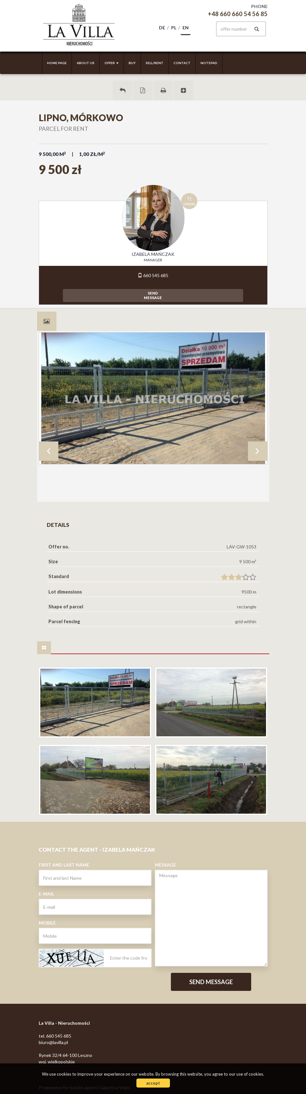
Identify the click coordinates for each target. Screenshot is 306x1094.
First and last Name (64, 864)
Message (165, 864)
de (162, 27)
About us (85, 63)
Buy (132, 63)
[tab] (46, 321)
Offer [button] (111, 63)
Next (257, 451)
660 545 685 (153, 275)
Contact (182, 63)
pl (173, 27)
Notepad (209, 63)
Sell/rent (154, 63)
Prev (48, 451)
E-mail (46, 893)
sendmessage (153, 295)
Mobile (47, 922)
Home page (57, 63)
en (186, 27)
